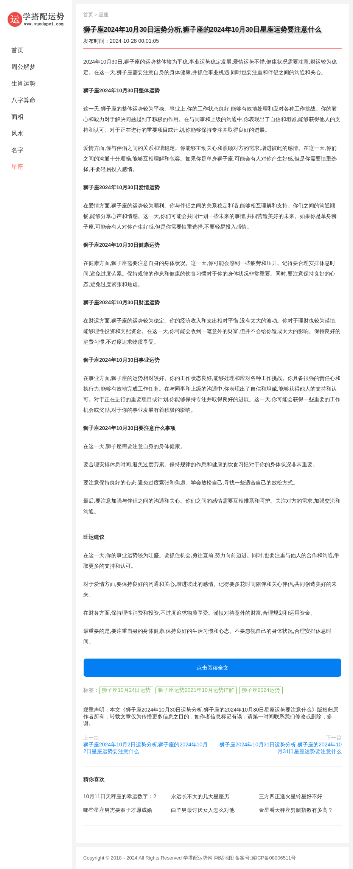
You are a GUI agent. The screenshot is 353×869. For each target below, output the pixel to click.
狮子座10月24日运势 (126, 690)
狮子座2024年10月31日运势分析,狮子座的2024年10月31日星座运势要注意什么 (280, 747)
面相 (17, 117)
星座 (17, 167)
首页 (17, 50)
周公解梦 (23, 67)
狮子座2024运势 (261, 690)
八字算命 (23, 100)
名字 (17, 150)
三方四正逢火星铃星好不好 (290, 796)
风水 (17, 133)
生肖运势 (23, 83)
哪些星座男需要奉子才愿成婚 (117, 810)
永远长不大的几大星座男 (200, 796)
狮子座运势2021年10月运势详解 (196, 690)
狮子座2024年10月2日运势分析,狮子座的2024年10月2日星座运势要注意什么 (145, 747)
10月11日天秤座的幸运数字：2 (119, 796)
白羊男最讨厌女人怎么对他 (203, 810)
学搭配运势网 (198, 858)
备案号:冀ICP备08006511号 (265, 858)
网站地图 (224, 858)
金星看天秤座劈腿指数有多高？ (296, 810)
